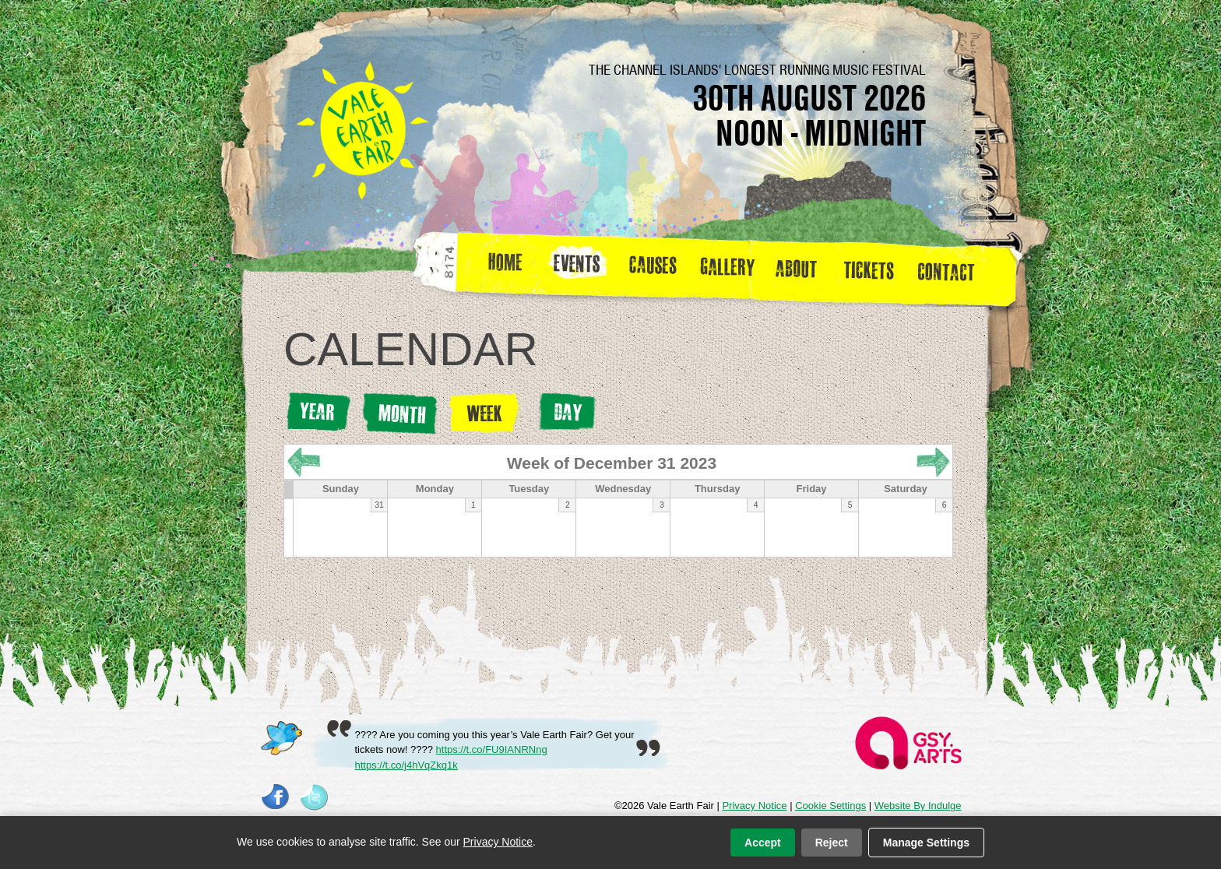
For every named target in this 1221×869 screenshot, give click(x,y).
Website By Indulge (918, 805)
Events (582, 268)
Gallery (731, 268)
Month (400, 414)
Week (486, 412)
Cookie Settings (830, 805)
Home (506, 268)
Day (566, 411)
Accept (762, 842)
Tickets (874, 268)
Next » (933, 462)
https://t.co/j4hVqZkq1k (406, 765)
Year (318, 411)
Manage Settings (926, 842)
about (796, 268)
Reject (831, 842)
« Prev (303, 462)
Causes (653, 268)
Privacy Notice (754, 805)
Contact (953, 268)
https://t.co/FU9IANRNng (491, 749)
